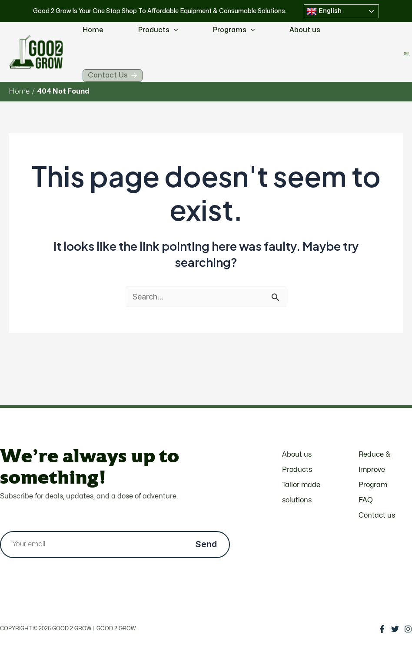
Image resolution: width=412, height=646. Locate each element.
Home (93, 30)
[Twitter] (395, 629)
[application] (173, 30)
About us (304, 30)
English (324, 11)
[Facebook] (382, 629)
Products (158, 30)
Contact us (377, 515)
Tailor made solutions (301, 492)
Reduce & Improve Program (374, 469)
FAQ (366, 500)
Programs (234, 30)
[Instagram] (408, 629)
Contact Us (122, 78)
